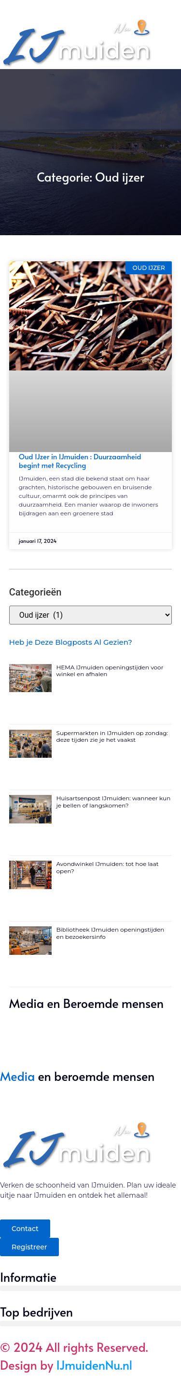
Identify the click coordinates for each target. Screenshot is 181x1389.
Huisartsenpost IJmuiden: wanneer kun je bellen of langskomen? (113, 801)
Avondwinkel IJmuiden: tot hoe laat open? (107, 867)
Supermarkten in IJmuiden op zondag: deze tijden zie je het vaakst (112, 736)
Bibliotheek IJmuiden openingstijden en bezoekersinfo (110, 933)
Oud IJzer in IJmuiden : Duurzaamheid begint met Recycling (80, 460)
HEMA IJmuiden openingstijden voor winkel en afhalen (110, 671)
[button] (90, 1288)
